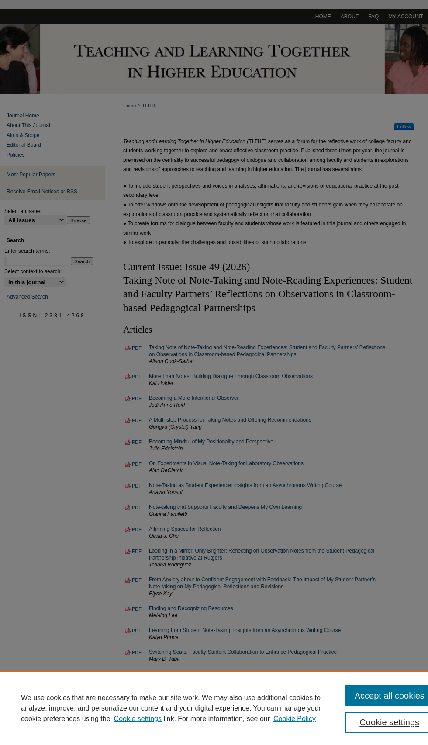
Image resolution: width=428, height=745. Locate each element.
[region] (214, 708)
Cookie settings (138, 718)
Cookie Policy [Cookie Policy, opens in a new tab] (294, 718)
